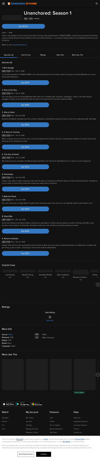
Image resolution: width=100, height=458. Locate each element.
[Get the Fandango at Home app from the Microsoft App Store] (37, 404)
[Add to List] (97, 18)
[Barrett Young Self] (28, 285)
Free (3, 429)
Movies (4, 421)
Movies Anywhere (56, 429)
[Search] (96, 3)
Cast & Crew (26, 55)
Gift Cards (53, 432)
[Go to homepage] (22, 3)
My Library (29, 418)
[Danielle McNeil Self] (45, 285)
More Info (60, 55)
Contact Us (78, 432)
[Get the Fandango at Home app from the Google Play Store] (23, 404)
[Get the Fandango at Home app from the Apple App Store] (8, 404)
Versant (19, 439)
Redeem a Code (32, 432)
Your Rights (66, 442)
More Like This (77, 55)
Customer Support (80, 425)
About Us (77, 418)
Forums (76, 429)
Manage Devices (32, 429)
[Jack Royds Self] (10, 285)
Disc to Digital (55, 425)
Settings (29, 425)
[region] (50, 447)
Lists (51, 418)
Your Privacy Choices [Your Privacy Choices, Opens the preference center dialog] (26, 454)
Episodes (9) (8, 55)
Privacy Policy (80, 439)
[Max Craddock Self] (63, 285)
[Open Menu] (3, 3)
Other (10, 335)
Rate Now (50, 321)
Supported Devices (81, 421)
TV (3, 425)
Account (29, 421)
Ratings (43, 55)
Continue (43, 454)
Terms (46, 439)
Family (52, 421)
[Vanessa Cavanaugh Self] (81, 285)
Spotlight (5, 418)
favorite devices (20, 45)
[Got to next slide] (98, 285)
